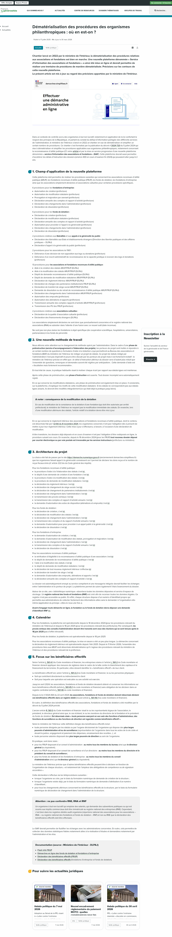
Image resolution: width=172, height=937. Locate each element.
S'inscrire (149, 359)
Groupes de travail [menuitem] (133, 11)
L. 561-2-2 (73, 673)
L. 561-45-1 (68, 687)
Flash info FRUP (45, 850)
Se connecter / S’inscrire (161, 3)
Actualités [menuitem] (60, 11)
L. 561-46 (60, 690)
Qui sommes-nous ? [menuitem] (35, 11)
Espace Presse (21, 3)
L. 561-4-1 (49, 662)
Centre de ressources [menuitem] (84, 11)
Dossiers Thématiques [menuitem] (109, 11)
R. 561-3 (49, 710)
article (75, 151)
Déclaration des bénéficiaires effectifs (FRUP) (58, 856)
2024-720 (115, 145)
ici (84, 471)
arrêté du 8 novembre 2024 (66, 424)
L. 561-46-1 (94, 698)
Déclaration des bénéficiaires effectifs (54, 859)
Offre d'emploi (6, 3)
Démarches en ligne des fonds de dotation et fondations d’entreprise (68, 853)
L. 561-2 (114, 662)
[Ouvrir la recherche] (160, 10)
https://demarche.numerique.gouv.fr (83, 457)
